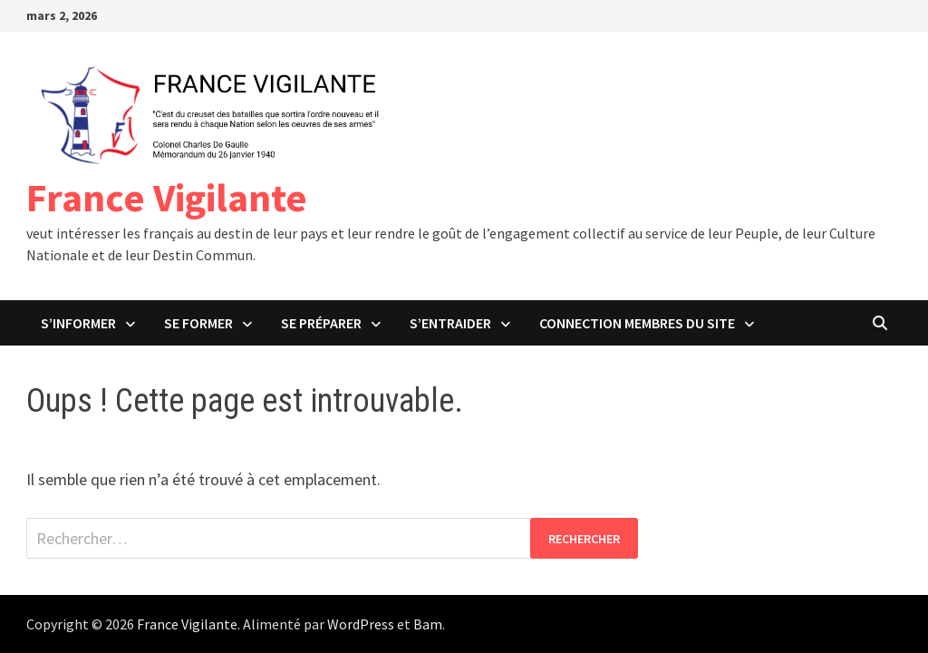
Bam (427, 624)
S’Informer (78, 323)
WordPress (360, 624)
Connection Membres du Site (637, 323)
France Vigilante (166, 197)
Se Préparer (321, 323)
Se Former (198, 323)
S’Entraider (450, 323)
